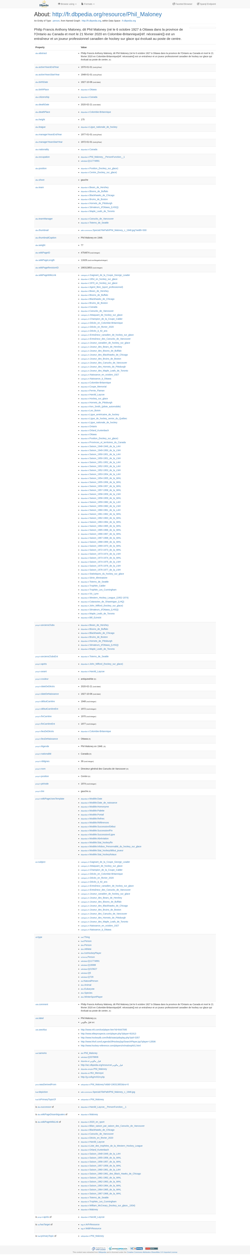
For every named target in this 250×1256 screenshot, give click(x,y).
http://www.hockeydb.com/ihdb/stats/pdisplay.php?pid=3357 (110, 1037)
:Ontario (89, 426)
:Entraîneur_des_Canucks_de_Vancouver (106, 339)
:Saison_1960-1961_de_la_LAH (101, 510)
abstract (41, 53)
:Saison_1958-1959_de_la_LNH (101, 494)
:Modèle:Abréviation (95, 838)
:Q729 (87, 977)
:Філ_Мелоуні (92, 1073)
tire (39, 791)
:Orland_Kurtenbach (95, 430)
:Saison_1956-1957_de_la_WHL (101, 486)
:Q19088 (88, 965)
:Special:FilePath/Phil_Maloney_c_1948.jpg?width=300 (114, 230)
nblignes (42, 761)
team (39, 187)
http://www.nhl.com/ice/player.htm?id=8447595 (104, 1029)
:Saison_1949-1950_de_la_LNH (101, 450)
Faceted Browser (182, 4)
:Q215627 (89, 969)
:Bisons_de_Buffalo (94, 191)
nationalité (43, 753)
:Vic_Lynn (90, 593)
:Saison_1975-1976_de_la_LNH (101, 566)
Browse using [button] (67, 4)
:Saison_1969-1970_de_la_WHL (101, 546)
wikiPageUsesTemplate (49, 798)
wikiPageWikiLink (45, 275)
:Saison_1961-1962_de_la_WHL (101, 514)
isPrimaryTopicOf (45, 1099)
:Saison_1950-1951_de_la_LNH (101, 458)
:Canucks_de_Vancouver (97, 218)
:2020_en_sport (92, 1122)
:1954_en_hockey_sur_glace (99, 279)
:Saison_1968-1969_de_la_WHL (101, 542)
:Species (86, 993)
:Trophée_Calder (93, 585)
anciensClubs (45, 625)
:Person (86, 941)
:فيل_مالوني (91, 1061)
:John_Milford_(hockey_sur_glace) (102, 605)
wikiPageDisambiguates (51, 1114)
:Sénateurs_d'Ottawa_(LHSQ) (99, 207)
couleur (41, 679)
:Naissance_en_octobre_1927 (100, 374)
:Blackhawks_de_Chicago (97, 195)
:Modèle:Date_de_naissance (99, 802)
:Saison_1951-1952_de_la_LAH (101, 462)
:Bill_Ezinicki (91, 617)
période (42, 783)
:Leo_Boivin (91, 410)
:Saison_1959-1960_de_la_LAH (101, 502)
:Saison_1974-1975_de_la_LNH (101, 562)
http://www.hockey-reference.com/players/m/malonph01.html (111, 1045)
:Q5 (86, 973)
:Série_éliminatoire (94, 577)
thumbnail (41, 230)
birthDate (41, 82)
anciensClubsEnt (46, 656)
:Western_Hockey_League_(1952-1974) (105, 597)
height (40, 119)
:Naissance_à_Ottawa (96, 378)
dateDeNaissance (47, 694)
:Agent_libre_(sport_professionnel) (102, 287)
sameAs (41, 1053)
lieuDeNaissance (46, 739)
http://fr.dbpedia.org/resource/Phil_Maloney (107, 14)
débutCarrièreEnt (46, 709)
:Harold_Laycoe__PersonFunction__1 (103, 1107)
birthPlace (42, 89)
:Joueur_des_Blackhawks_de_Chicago (104, 354)
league (40, 127)
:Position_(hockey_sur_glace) (99, 168)
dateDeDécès (45, 686)
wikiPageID (42, 252)
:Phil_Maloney (89, 1053)
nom (40, 768)
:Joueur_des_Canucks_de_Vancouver (104, 362)
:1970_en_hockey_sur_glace (99, 283)
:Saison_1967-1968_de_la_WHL (101, 538)
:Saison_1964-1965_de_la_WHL (101, 526)
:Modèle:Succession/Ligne (98, 834)
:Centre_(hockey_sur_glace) (99, 172)
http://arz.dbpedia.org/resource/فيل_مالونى (102, 1065)
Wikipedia (102, 1252)
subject (40, 862)
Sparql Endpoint (206, 4)
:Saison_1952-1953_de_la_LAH (101, 466)
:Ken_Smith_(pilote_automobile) (101, 406)
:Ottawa (89, 89)
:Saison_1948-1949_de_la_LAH (101, 446)
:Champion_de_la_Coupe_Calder (101, 319)
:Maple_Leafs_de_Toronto (98, 211)
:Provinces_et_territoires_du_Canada (103, 442)
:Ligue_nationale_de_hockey (99, 127)
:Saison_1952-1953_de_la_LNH (101, 470)
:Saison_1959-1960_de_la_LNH (101, 506)
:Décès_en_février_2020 (97, 327)
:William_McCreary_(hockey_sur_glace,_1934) (108, 1205)
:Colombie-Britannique (96, 112)
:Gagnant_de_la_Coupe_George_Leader (105, 275)
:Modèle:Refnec (92, 818)
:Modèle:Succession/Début (98, 826)
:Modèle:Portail (92, 814)
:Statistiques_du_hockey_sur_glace (102, 573)
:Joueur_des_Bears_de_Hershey (101, 346)
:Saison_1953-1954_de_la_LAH (101, 474)
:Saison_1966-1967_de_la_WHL (101, 534)
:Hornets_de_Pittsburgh (96, 203)
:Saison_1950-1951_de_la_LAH (101, 454)
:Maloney (89, 1114)
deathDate (42, 104)
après (41, 664)
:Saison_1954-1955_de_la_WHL (101, 478)
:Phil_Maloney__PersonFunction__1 (103, 157)
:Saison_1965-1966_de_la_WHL (101, 530)
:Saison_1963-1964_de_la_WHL (101, 522)
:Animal (86, 985)
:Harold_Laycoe (92, 394)
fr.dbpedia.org (129, 20)
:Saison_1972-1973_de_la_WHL (101, 550)
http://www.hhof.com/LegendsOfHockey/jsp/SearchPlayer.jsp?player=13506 (118, 1041)
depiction (41, 1092)
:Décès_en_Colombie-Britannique (102, 323)
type (38, 937)
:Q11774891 (90, 161)
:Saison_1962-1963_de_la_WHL (101, 518)
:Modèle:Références (95, 822)
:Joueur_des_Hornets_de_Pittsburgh (103, 366)
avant (41, 671)
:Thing (85, 937)
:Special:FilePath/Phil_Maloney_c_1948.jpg (108, 1092)
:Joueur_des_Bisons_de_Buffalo (101, 350)
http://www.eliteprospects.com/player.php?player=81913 (108, 1033)
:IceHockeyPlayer (91, 953)
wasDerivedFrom (45, 1084)
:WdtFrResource (91, 1228)
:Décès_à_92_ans (94, 331)
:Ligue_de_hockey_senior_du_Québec (104, 418)
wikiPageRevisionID (47, 267)
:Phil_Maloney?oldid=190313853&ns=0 (105, 1084)
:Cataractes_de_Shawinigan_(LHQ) (102, 601)
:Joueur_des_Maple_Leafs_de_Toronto (104, 370)
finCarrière (43, 716)
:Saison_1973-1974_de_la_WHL (101, 558)
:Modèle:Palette (92, 810)
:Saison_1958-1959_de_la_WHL (101, 498)
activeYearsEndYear (47, 67)
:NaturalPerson (89, 981)
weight (40, 245)
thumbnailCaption (45, 237)
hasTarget (44, 1224)
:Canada (89, 97)
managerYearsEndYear (48, 134)
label (39, 1018)
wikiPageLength (45, 260)
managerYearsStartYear (48, 142)
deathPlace (42, 112)
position (41, 168)
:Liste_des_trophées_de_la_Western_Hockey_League (112, 1145)
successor (44, 1107)
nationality (42, 149)
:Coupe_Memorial (94, 386)
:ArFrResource (90, 1224)
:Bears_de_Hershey (95, 187)
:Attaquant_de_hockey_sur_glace (101, 315)
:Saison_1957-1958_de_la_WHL (101, 490)
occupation (42, 157)
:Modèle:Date (91, 798)
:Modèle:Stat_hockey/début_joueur (102, 850)
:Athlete (86, 949)
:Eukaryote (88, 989)
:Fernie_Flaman (92, 390)
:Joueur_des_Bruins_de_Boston (101, 358)
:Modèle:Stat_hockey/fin (97, 842)
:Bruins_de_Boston (94, 199)
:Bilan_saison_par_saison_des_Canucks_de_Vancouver (113, 1126)
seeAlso (41, 1029)
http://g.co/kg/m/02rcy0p (93, 1077)
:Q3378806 (89, 1057)
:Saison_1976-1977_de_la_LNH (101, 570)
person (56, 20)
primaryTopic (46, 1236)
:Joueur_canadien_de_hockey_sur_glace (105, 343)
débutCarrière (45, 701)
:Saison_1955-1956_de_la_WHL (101, 482)
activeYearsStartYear (47, 74)
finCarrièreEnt (45, 724)
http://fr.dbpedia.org (91, 20)
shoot (39, 180)
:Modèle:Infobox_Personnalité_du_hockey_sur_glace (111, 846)
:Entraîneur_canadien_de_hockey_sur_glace (107, 335)
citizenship (42, 97)
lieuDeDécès (44, 731)
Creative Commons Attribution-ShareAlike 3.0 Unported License (152, 1252)
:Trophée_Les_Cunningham (98, 589)
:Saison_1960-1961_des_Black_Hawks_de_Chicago (111, 1173)
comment (41, 1004)
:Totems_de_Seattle (95, 222)
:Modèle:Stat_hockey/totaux (98, 854)
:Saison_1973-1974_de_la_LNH (101, 554)
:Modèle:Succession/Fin (97, 830)
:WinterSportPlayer (92, 997)
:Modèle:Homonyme (95, 806)
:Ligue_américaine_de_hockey (100, 414)
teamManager (44, 218)
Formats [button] (88, 4)
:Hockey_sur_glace (94, 398)
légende (42, 746)
